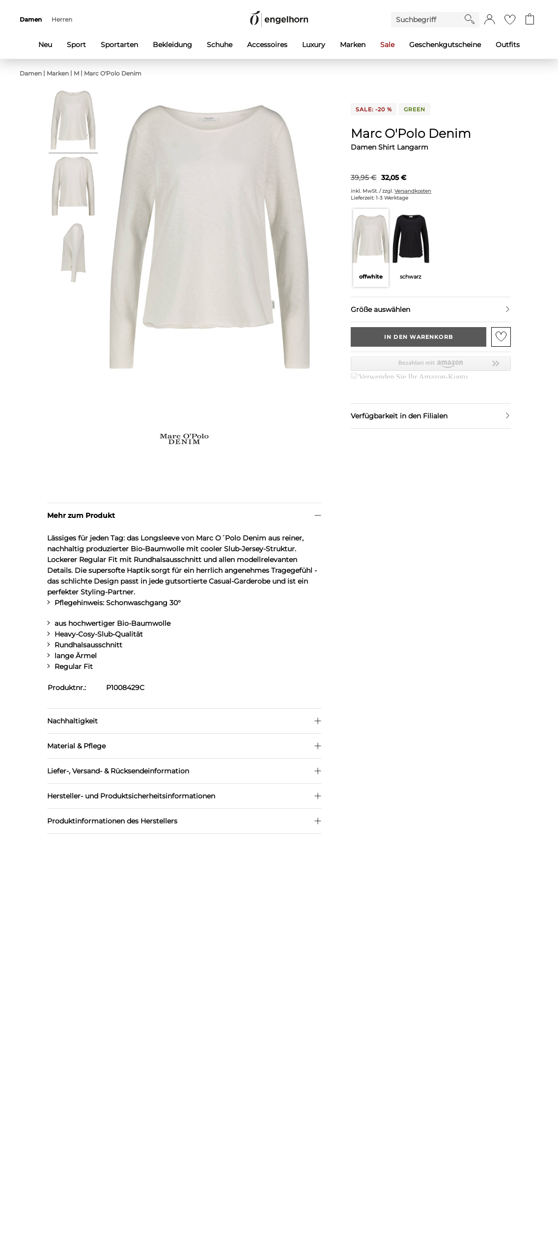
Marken (58, 73)
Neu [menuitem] (45, 44)
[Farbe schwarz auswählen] (411, 247)
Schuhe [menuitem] (219, 44)
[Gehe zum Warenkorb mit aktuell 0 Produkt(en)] (530, 19)
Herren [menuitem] (62, 19)
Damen (31, 73)
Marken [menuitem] (352, 44)
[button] (489, 19)
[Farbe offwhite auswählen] (371, 247)
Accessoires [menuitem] (267, 44)
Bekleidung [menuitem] (172, 44)
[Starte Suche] (469, 19)
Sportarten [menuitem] (119, 44)
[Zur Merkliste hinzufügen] (501, 337)
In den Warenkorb (418, 336)
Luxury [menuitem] (313, 44)
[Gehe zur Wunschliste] (510, 19)
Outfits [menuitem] (508, 44)
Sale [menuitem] (387, 44)
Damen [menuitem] (31, 19)
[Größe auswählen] (430, 309)
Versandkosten (412, 191)
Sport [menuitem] (76, 44)
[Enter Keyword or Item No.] (428, 19)
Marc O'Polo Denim (112, 73)
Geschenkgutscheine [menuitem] (445, 44)
